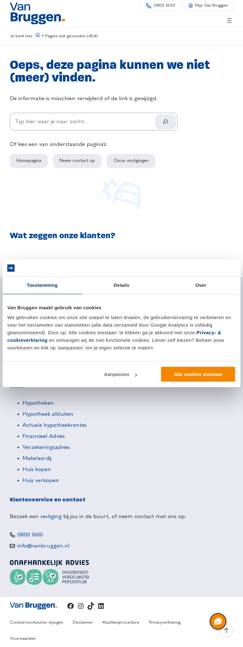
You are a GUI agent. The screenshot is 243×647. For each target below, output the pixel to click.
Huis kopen (36, 469)
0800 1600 (164, 5)
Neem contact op (77, 161)
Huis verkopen (40, 480)
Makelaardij (36, 458)
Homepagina (28, 161)
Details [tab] (121, 285)
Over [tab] (200, 285)
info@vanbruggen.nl (43, 546)
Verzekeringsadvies (46, 447)
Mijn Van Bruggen (211, 5)
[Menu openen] (229, 20)
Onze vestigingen (131, 161)
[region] (217, 621)
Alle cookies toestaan (198, 374)
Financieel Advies (43, 436)
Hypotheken (38, 403)
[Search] (165, 121)
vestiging (51, 516)
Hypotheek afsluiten (47, 414)
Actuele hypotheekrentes (54, 425)
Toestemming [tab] (42, 285)
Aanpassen (120, 374)
